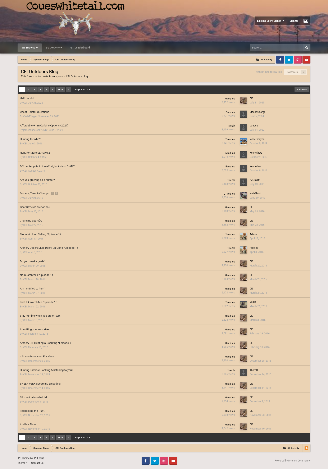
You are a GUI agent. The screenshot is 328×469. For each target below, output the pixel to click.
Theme (22, 462)
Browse (32, 47)
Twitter (289, 60)
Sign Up (294, 20)
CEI (25, 102)
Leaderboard (82, 47)
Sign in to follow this (270, 71)
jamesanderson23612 (35, 130)
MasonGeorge (257, 112)
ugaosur (254, 125)
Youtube (306, 60)
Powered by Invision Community (292, 460)
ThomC (254, 370)
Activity (56, 47)
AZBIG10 (254, 179)
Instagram (298, 60)
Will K (253, 302)
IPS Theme (24, 458)
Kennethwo (256, 152)
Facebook (280, 60)
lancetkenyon (257, 139)
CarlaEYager (30, 116)
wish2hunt (255, 193)
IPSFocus (38, 458)
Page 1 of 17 (82, 89)
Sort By (302, 89)
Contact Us (37, 462)
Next (60, 89)
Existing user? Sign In (270, 20)
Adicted (254, 234)
